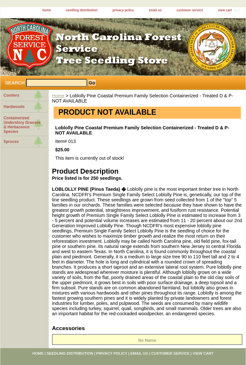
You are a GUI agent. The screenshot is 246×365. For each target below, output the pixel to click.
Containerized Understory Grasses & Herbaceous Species (22, 125)
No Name (147, 340)
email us (155, 10)
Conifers (11, 95)
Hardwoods (14, 106)
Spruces (11, 141)
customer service (190, 10)
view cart (225, 10)
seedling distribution (81, 10)
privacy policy (123, 10)
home (46, 10)
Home (58, 95)
